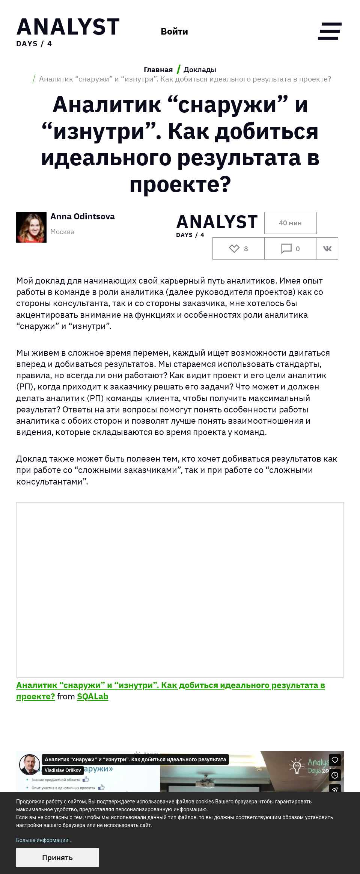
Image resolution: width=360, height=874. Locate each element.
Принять (57, 857)
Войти (174, 31)
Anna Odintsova (82, 216)
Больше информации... (44, 840)
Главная (158, 69)
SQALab (92, 695)
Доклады (200, 69)
